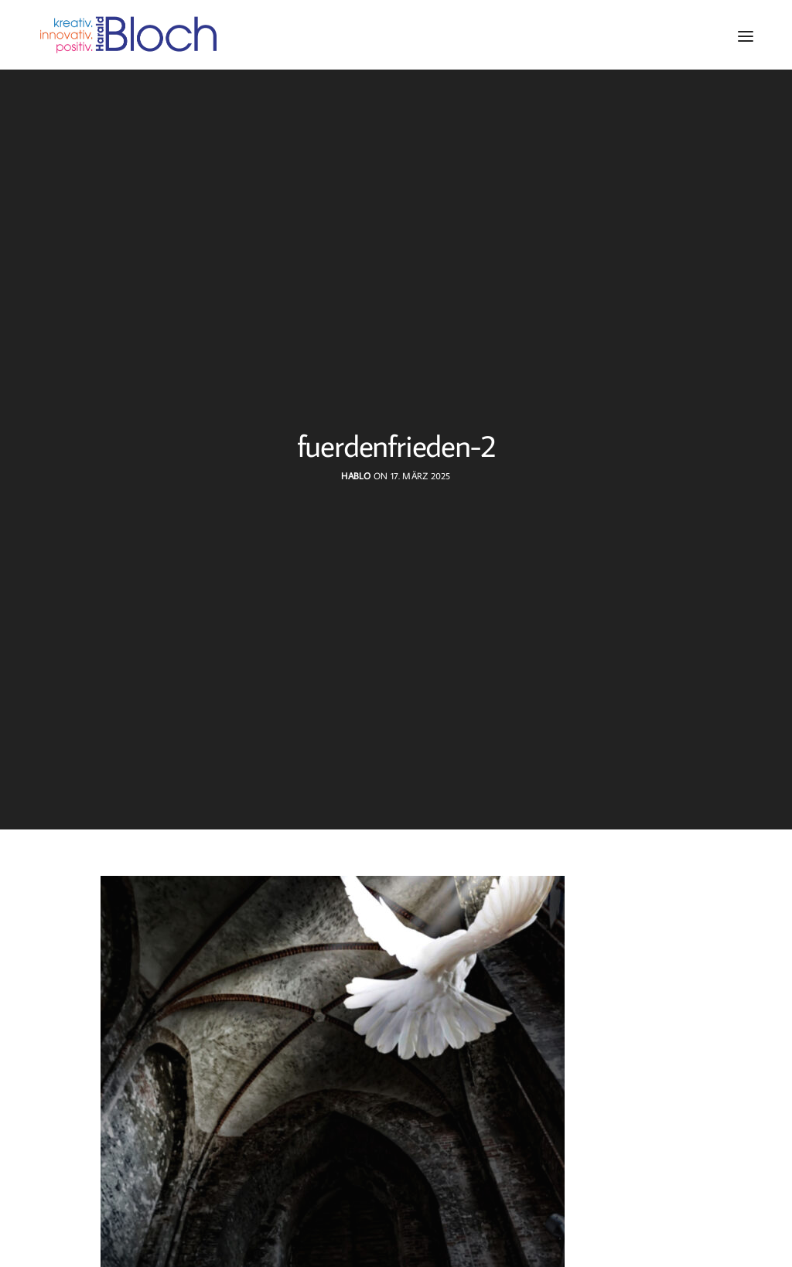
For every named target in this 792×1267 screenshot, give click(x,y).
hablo (355, 476)
